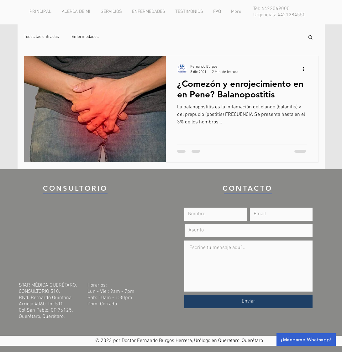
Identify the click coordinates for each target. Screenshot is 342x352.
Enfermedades (85, 36)
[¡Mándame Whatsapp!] (306, 339)
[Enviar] (248, 301)
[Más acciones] (306, 69)
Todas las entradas (41, 36)
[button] (310, 37)
